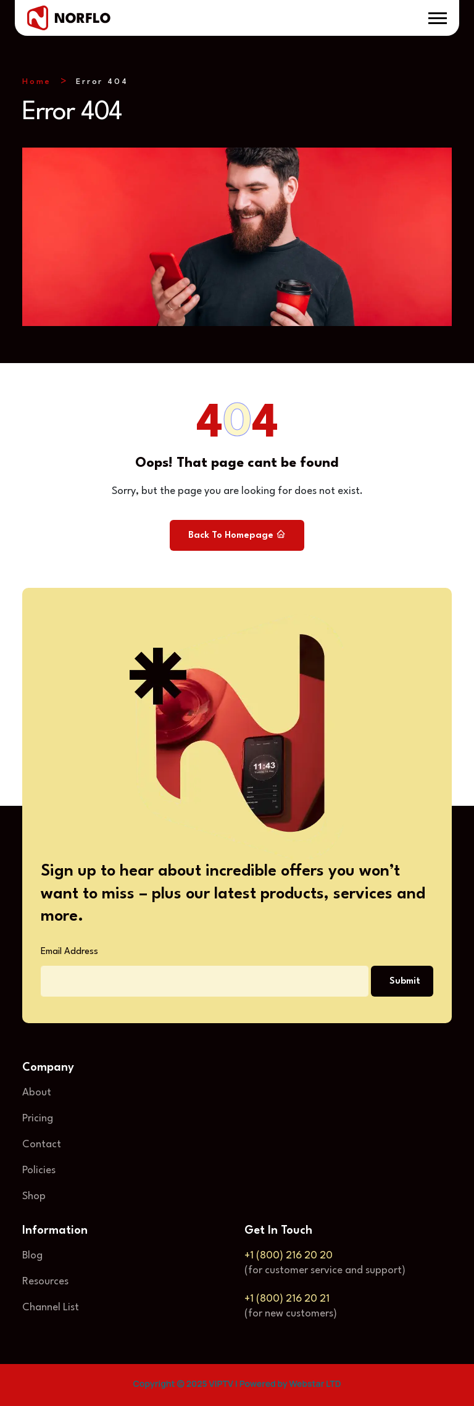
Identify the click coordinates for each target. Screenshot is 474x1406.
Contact (41, 1144)
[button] (437, 18)
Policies (39, 1170)
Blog (32, 1255)
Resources (45, 1281)
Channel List (50, 1307)
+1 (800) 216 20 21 (287, 1299)
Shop (34, 1196)
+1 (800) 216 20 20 (288, 1255)
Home (36, 82)
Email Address (69, 951)
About (36, 1092)
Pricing (37, 1118)
